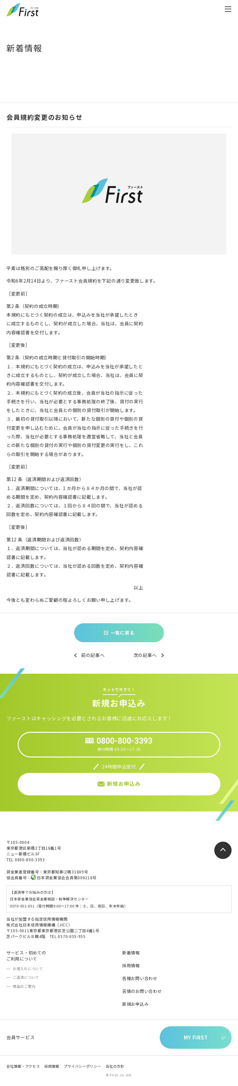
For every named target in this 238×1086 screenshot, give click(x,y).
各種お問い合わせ (139, 978)
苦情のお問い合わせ (142, 991)
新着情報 (131, 953)
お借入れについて (28, 968)
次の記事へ (145, 655)
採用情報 (131, 965)
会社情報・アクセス (23, 1066)
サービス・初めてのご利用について (26, 955)
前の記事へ (93, 655)
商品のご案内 (24, 986)
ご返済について (26, 977)
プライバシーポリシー (82, 1066)
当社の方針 (115, 1066)
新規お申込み (135, 1004)
